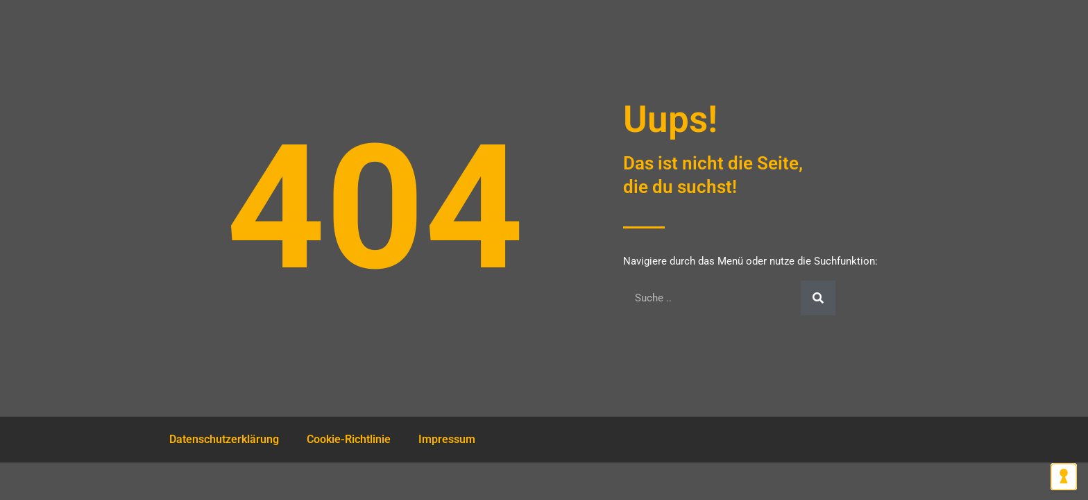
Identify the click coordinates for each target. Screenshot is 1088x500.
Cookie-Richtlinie (349, 439)
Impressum (446, 439)
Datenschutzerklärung (224, 439)
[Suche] (818, 298)
